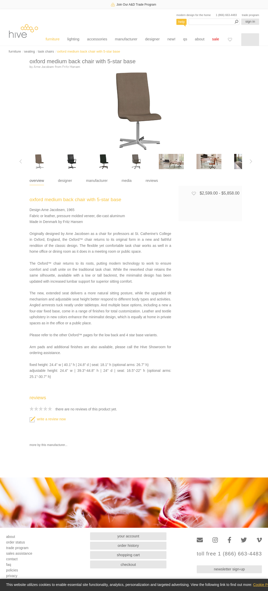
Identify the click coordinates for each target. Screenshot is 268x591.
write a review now (48, 419)
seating (29, 51)
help (181, 22)
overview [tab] (37, 181)
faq (8, 565)
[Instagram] (215, 540)
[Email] (200, 540)
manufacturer (126, 39)
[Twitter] (244, 540)
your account (128, 536)
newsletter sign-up (229, 569)
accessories (97, 39)
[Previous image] (20, 161)
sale (215, 39)
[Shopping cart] (250, 39)
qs (185, 39)
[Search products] (214, 22)
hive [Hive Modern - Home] (23, 31)
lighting (73, 39)
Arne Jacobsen (44, 67)
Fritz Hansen (71, 67)
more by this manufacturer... (48, 445)
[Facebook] (229, 540)
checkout (128, 564)
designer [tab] (65, 181)
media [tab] (127, 181)
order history (128, 545)
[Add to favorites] (193, 193)
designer (152, 39)
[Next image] (251, 161)
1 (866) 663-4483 (226, 15)
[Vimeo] (259, 540)
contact (12, 559)
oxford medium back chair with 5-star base (88, 51)
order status (15, 542)
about (200, 39)
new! (171, 39)
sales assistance (19, 553)
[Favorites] (230, 39)
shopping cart (128, 555)
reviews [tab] (152, 181)
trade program (250, 15)
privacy (11, 576)
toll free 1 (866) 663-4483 (229, 553)
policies (12, 570)
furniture (53, 39)
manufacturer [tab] (97, 181)
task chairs (46, 51)
